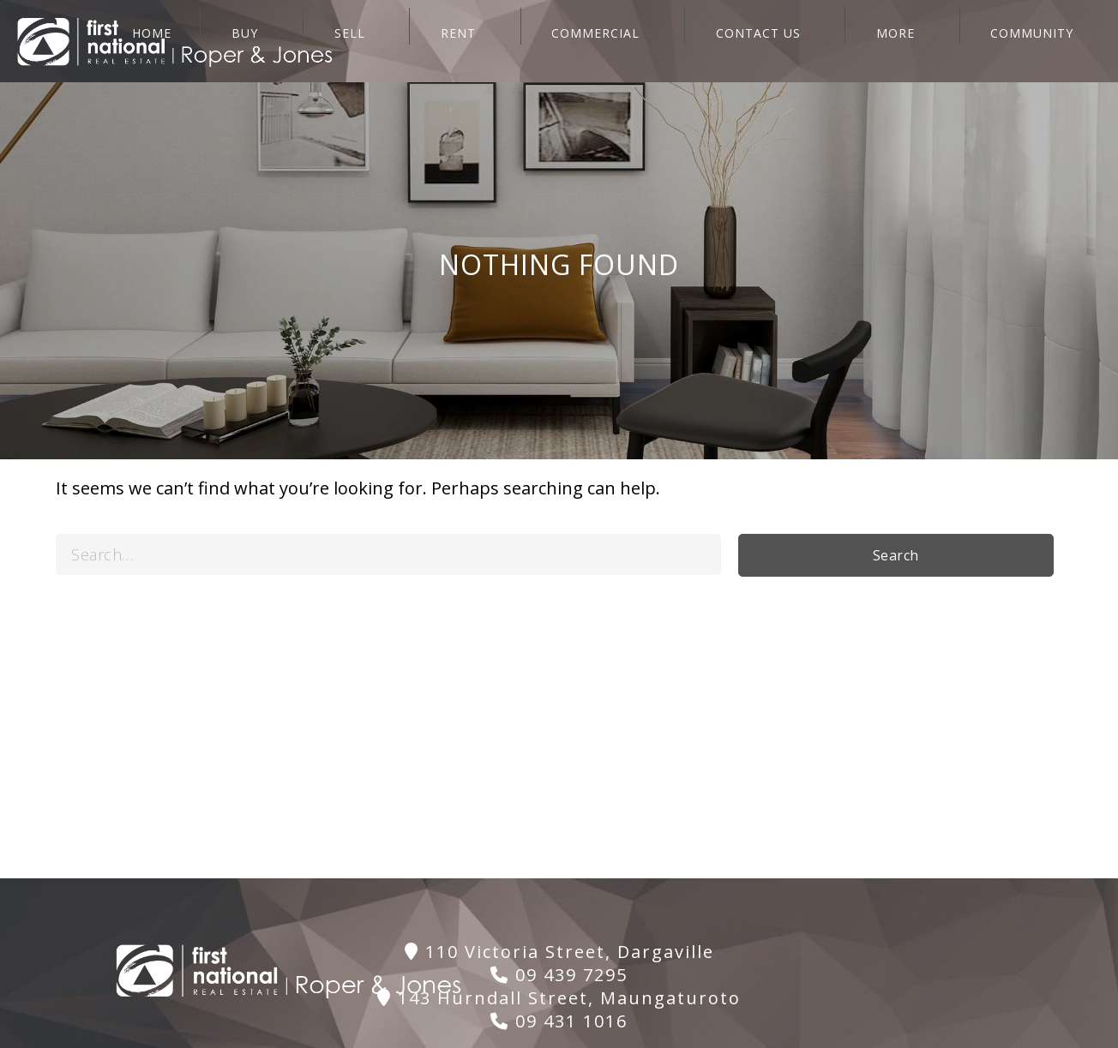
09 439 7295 (559, 974)
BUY (410, 41)
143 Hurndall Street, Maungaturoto (559, 997)
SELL (490, 41)
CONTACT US (826, 41)
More (940, 41)
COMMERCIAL (688, 41)
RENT (574, 41)
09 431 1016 (559, 1021)
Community (1052, 41)
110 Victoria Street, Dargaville (559, 951)
